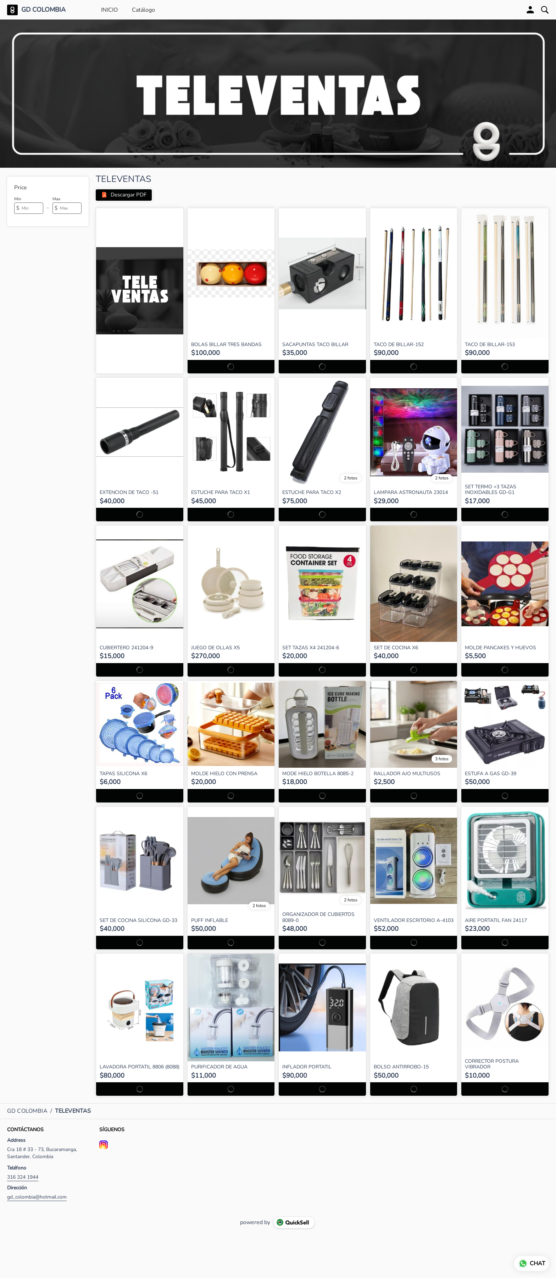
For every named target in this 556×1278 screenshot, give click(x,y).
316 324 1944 (22, 1177)
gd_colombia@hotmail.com (37, 1197)
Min (17, 199)
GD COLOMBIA (43, 9)
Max (56, 199)
